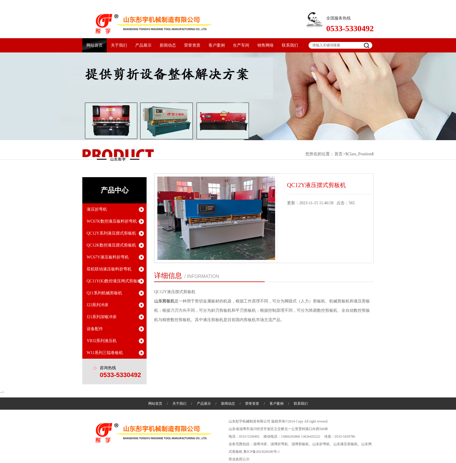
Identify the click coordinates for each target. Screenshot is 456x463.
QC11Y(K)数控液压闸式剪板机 (114, 281)
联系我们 (290, 45)
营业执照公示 (239, 459)
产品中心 (115, 190)
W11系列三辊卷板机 (105, 353)
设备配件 (95, 329)
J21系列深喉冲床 (102, 317)
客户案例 (217, 45)
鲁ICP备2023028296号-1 (261, 452)
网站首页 (94, 45)
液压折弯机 (97, 209)
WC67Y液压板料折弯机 (108, 257)
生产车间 (241, 45)
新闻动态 (168, 45)
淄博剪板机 (300, 444)
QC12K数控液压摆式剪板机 (111, 245)
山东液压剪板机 (345, 444)
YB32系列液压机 (102, 341)
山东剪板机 (164, 301)
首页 (338, 154)
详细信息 (168, 275)
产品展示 (143, 45)
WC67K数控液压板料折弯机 (112, 221)
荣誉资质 (192, 45)
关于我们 (119, 45)
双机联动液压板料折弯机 (109, 269)
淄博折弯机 (279, 444)
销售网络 (265, 45)
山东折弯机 (321, 444)
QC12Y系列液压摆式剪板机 (111, 233)
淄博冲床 (260, 444)
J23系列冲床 (97, 305)
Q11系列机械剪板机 (104, 293)
